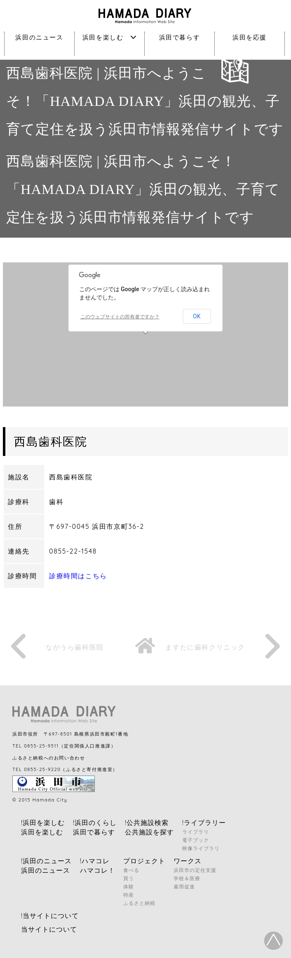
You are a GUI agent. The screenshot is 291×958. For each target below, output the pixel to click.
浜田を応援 (249, 37)
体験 (128, 886)
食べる (131, 870)
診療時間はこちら (78, 576)
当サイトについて (49, 929)
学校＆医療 (187, 878)
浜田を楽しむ (109, 37)
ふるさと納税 (139, 903)
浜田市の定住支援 (195, 870)
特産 (128, 895)
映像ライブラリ (201, 848)
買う (128, 878)
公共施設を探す (149, 832)
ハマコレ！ (97, 870)
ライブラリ (195, 832)
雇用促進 (184, 886)
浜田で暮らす (179, 37)
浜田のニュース (39, 37)
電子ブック (195, 840)
